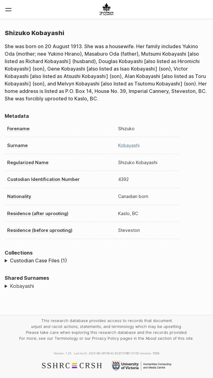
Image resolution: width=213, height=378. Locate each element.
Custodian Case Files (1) (38, 260)
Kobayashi (129, 145)
